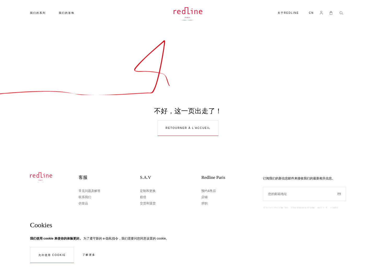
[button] (311, 13)
